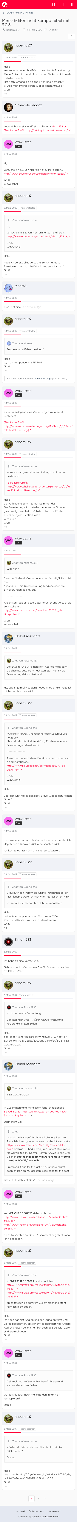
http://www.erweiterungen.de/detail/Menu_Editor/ (35, 173)
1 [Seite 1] (31, 1498)
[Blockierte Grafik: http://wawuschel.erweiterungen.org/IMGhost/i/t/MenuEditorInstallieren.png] (38, 426)
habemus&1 (13, 29)
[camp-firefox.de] (4, 4)
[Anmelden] (63, 4)
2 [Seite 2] (38, 1498)
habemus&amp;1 (43, 378)
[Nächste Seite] (45, 1499)
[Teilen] (71, 36)
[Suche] (53, 4)
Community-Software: (38, 1516)
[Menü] (72, 4)
